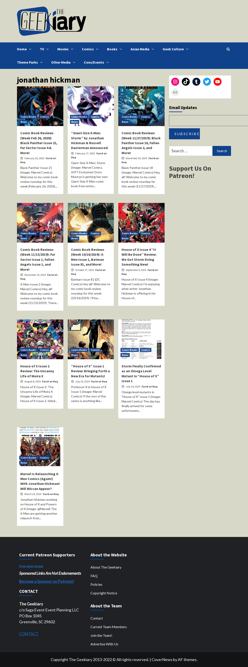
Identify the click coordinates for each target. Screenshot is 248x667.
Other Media (64, 62)
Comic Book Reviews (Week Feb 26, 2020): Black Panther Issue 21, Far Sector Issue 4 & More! (38, 143)
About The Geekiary (105, 567)
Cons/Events (97, 62)
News (24, 121)
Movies (66, 49)
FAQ (94, 576)
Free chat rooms (31, 566)
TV (45, 49)
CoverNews (162, 659)
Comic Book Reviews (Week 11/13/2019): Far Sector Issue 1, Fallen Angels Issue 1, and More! (37, 259)
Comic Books (28, 116)
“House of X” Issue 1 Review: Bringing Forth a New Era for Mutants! (90, 371)
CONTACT (28, 633)
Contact (96, 618)
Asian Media (143, 49)
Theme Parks (31, 62)
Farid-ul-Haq (50, 381)
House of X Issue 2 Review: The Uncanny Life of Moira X (37, 371)
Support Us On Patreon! (190, 172)
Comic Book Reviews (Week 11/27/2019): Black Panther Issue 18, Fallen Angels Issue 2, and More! (141, 143)
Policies (96, 584)
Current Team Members (108, 627)
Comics (91, 49)
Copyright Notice (103, 593)
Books (115, 49)
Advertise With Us (104, 644)
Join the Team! (101, 635)
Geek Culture (176, 49)
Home (25, 49)
